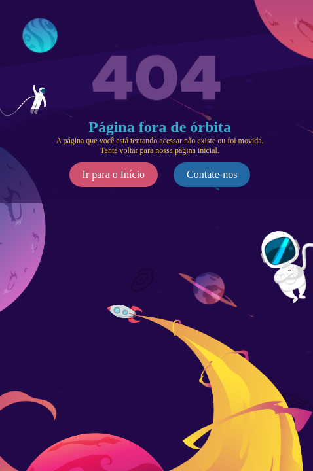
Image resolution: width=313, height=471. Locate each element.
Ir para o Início (114, 174)
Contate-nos (212, 174)
